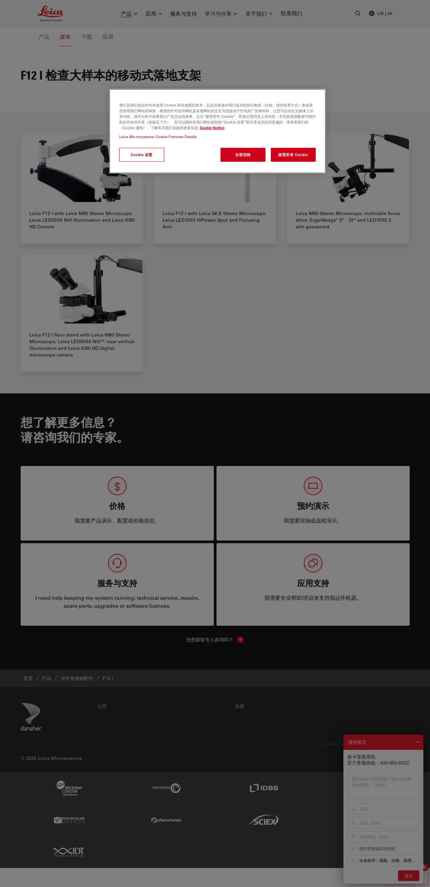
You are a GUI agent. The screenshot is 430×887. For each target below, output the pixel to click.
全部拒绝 (242, 154)
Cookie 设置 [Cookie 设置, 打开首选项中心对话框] (142, 154)
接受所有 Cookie (293, 154)
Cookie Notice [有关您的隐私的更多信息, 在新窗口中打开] (212, 127)
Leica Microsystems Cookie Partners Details (158, 136)
